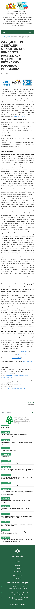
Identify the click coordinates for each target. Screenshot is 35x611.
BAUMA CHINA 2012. (19, 116)
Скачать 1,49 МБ (24, 351)
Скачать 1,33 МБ (16, 358)
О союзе (17, 568)
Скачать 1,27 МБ (22, 354)
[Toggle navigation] (30, 32)
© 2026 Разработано (15, 604)
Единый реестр (17, 572)
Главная (3, 36)
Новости (8, 36)
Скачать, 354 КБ (27, 361)
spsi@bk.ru (31, 404)
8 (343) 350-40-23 (23, 598)
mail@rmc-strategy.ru (22, 375)
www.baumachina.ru (6, 377)
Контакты (17, 578)
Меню (5, 32)
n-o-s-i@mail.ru (9, 388)
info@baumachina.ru (10, 375)
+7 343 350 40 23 (28, 402)
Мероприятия (17, 575)
